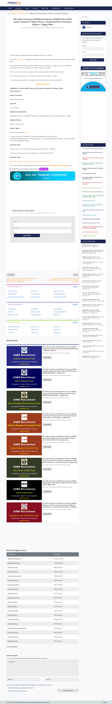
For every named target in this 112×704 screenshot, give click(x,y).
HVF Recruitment (13, 572)
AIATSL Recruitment (13, 585)
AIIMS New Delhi (50, 27)
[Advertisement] (42, 41)
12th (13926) (11, 309)
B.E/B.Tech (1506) (13, 315)
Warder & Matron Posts (91, 357)
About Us (47, 702)
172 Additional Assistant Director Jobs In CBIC (93, 210)
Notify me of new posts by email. (17, 691)
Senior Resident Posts (93, 305)
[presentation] (69, 686)
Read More (47, 357)
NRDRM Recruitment (14, 563)
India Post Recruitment (14, 559)
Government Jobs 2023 (43, 84)
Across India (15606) (14, 327)
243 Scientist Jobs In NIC (88, 201)
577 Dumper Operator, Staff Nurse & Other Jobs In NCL (92, 178)
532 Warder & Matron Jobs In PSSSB (91, 188)
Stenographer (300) (59, 294)
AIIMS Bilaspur (64, 509)
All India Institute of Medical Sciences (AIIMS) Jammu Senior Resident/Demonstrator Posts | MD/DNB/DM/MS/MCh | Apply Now (60, 393)
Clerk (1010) (34, 291)
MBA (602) (57, 315)
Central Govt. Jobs (35, 27)
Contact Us (41, 702)
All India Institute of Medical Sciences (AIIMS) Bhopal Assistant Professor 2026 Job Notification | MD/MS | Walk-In (60, 348)
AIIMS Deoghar (64, 375)
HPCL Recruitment (13, 580)
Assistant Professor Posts (93, 301)
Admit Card (44, 8)
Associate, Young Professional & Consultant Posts (93, 318)
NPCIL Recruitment (13, 637)
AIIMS (43, 27)
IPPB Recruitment (13, 641)
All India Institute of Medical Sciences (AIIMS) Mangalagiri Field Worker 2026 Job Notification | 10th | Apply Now (60, 483)
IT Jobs (27, 8)
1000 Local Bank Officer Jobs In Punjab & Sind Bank (93, 158)
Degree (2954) (58, 309)
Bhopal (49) (57, 332)
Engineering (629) (36, 315)
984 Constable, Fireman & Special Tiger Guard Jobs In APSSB (92, 163)
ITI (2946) (10, 312)
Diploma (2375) (35, 312)
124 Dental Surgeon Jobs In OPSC (91, 223)
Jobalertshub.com (24, 702)
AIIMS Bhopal (63, 353)
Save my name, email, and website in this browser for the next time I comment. (29, 685)
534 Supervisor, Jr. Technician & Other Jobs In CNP (92, 183)
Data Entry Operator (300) (15, 297)
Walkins (35, 8)
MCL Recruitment (13, 593)
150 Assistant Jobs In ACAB (89, 215)
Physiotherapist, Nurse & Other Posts (92, 330)
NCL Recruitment (13, 602)
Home (8, 13)
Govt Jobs (19, 8)
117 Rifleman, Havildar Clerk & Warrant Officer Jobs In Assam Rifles (92, 227)
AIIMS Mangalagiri (65, 487)
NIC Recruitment (12, 615)
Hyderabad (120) (13, 329)
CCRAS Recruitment (13, 619)
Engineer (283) (35, 297)
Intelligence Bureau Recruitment (17, 628)
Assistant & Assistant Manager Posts (93, 324)
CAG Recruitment (13, 567)
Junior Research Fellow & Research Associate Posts (93, 275)
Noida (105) (57, 329)
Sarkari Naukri (68, 8)
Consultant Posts (92, 341)
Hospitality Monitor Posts (92, 281)
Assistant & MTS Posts (92, 252)
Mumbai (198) (35, 327)
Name (15, 221)
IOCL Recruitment (13, 632)
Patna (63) (11, 332)
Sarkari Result (56, 8)
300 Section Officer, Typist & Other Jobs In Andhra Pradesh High (92, 196)
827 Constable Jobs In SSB (89, 173)
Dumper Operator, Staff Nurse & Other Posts (92, 294)
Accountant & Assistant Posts (90, 288)
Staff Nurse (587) (59, 291)
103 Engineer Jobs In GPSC (89, 235)
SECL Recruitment (13, 589)
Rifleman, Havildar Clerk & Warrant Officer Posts (91, 312)
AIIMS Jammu (63, 397)
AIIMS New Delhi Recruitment (19, 13)
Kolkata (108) (34, 329)
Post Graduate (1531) (60, 312)
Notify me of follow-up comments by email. (20, 688)
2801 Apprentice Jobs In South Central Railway (92, 153)
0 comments (60, 27)
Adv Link (26, 132)
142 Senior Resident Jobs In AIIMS (91, 219)
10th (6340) (34, 309)
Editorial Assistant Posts (90, 245)
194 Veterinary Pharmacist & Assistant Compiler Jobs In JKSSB (92, 205)
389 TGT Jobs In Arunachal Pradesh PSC (92, 191)
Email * (16, 228)
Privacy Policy (33, 702)
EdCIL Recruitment (13, 611)
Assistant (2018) (12, 291)
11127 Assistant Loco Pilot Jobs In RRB (92, 148)
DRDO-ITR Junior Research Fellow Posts (30, 169)
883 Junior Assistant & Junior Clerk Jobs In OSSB (92, 168)
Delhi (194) (57, 327)
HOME (10, 8)
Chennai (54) (34, 332)
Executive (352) (12, 294)
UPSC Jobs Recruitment (14, 576)
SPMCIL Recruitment (13, 598)
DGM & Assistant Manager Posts (93, 257)
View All (75, 286)
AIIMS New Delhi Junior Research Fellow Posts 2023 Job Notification (30, 161)
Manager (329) (35, 294)
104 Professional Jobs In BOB (90, 232)
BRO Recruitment (13, 606)
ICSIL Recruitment (13, 624)
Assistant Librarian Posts (92, 336)
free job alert (22, 59)
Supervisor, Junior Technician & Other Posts (92, 269)
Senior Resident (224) (60, 297)
